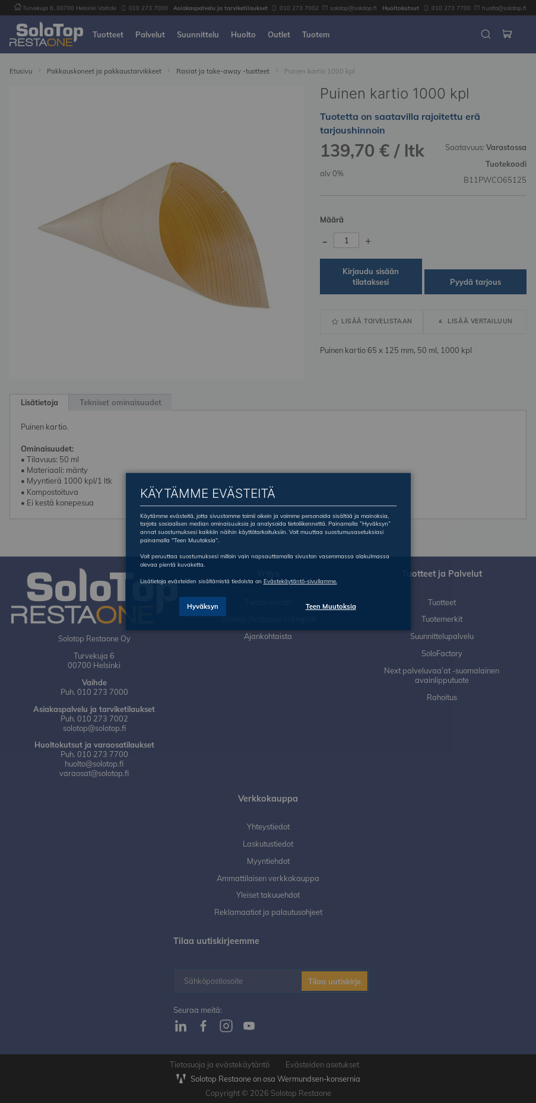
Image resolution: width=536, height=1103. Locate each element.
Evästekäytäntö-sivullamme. (300, 580)
